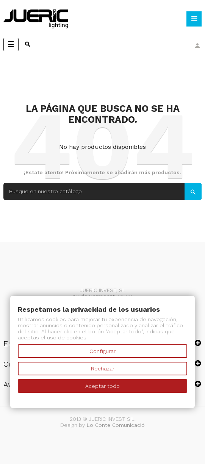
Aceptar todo (102, 386)
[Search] (102, 191)
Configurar (102, 351)
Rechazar (102, 369)
